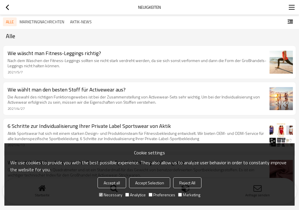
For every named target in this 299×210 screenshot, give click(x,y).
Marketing (189, 195)
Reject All (187, 183)
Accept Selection (149, 183)
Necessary (110, 195)
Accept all (112, 183)
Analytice (135, 195)
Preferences (162, 195)
